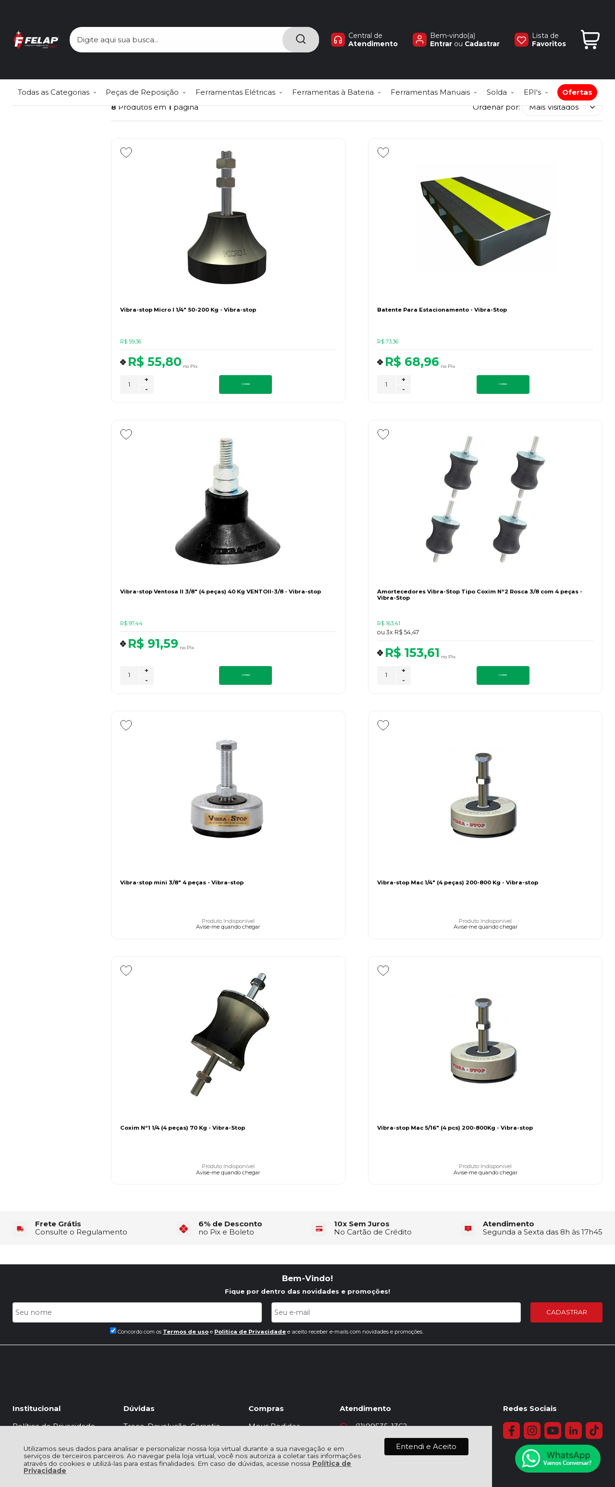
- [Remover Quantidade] (146, 390)
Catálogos (281, 1230)
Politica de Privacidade (250, 1093)
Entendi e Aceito (426, 1446)
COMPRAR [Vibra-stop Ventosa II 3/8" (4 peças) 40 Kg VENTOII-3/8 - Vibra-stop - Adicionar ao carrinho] (541, 386)
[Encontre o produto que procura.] (301, 23)
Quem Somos (37, 1230)
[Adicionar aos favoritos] (126, 152)
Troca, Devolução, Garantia (179, 1188)
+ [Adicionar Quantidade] (146, 381)
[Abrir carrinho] (590, 23)
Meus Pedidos (288, 1188)
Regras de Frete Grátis (52, 1242)
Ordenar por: (496, 107)
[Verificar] (307, 1381)
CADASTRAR (566, 1074)
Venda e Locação (294, 1220)
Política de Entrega (47, 1199)
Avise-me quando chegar (356, 639)
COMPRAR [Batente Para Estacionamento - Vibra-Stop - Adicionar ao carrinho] (374, 386)
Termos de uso (186, 1093)
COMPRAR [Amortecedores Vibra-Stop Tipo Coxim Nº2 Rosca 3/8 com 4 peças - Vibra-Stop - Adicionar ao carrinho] (207, 679)
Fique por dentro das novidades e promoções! (307, 1053)
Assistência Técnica (47, 1220)
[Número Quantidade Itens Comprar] (129, 386)
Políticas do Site (41, 1252)
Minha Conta (286, 1199)
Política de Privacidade (53, 1188)
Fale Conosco (37, 1209)
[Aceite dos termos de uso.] (113, 1092)
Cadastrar (482, 27)
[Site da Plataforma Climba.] (307, 1424)
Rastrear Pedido (292, 1209)
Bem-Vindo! (307, 1040)
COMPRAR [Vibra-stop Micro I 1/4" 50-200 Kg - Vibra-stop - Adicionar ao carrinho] (207, 386)
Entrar (441, 27)
